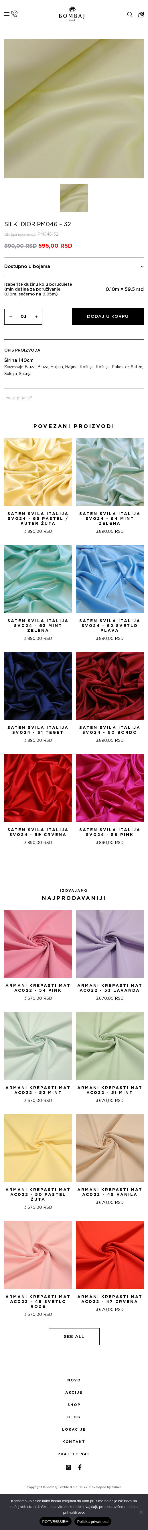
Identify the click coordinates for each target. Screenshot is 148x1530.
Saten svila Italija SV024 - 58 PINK (110, 832)
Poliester (120, 367)
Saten (136, 367)
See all (74, 1336)
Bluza (30, 367)
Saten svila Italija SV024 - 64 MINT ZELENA (110, 519)
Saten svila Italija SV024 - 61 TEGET (38, 730)
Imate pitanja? (18, 398)
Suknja (10, 374)
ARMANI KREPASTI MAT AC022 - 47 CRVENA (110, 1299)
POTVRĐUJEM (55, 1521)
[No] (141, 1512)
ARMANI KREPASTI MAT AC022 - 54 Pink (38, 988)
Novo (74, 1380)
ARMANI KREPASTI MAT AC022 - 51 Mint (110, 1090)
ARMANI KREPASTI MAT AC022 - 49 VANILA (110, 1192)
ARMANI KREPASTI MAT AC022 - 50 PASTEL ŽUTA (38, 1195)
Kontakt (74, 1442)
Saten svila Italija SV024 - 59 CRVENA (38, 832)
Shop (74, 1405)
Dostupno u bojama (74, 266)
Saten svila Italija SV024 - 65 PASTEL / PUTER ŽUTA (38, 519)
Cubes (117, 1487)
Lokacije (74, 1429)
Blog (74, 1417)
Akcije (73, 1392)
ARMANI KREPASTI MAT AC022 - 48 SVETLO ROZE (38, 1302)
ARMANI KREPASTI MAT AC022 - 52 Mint (38, 1090)
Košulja (87, 367)
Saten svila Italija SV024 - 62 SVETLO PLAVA (110, 626)
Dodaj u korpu (108, 316)
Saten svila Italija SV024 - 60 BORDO (110, 730)
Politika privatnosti (93, 1521)
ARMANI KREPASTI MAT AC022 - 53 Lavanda (110, 988)
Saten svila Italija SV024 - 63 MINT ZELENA (38, 626)
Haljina (56, 367)
